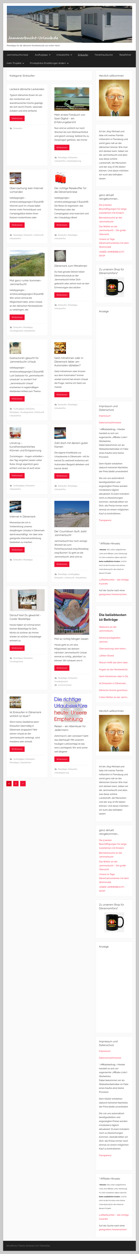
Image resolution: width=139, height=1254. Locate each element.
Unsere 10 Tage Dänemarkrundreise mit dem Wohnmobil (114, 243)
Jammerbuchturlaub (17, 54)
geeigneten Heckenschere (113, 594)
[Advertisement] (114, 355)
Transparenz (105, 520)
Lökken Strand (106, 655)
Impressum (105, 415)
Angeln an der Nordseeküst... (114, 669)
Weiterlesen (17, 118)
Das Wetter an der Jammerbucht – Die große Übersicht (112, 230)
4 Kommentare (65, 685)
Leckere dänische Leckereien (27, 89)
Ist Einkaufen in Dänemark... (113, 683)
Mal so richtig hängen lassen (71, 638)
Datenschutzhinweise (110, 422)
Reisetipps (62, 157)
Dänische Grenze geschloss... (113, 690)
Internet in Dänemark (23, 516)
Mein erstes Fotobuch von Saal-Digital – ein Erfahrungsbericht (69, 118)
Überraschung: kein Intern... (113, 648)
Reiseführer (125, 54)
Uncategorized (16, 331)
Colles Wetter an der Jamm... (113, 697)
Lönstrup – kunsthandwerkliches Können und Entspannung (25, 446)
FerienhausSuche (104, 54)
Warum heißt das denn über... (114, 662)
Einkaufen (83, 54)
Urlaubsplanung (74, 161)
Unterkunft (38, 235)
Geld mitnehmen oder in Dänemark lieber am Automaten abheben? (68, 361)
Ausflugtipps (43, 54)
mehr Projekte (15, 63)
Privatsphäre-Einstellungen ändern (49, 63)
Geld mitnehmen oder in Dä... (114, 676)
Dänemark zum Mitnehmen (70, 265)
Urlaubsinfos (64, 54)
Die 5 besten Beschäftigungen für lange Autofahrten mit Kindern (113, 209)
